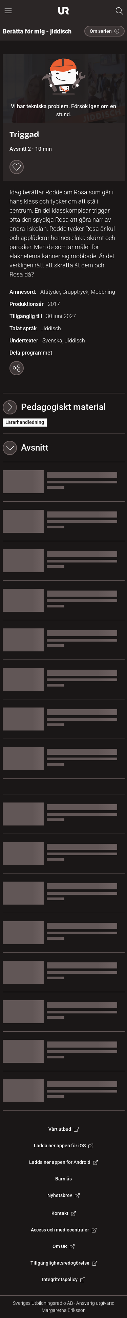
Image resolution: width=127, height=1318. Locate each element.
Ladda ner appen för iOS (63, 1145)
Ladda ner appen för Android (63, 1162)
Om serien (104, 31)
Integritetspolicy (63, 1279)
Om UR (63, 1246)
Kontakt (63, 1213)
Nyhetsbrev (63, 1195)
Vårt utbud (63, 1129)
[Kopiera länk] (16, 368)
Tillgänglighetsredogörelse (63, 1263)
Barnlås (63, 1178)
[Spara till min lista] (16, 167)
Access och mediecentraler (64, 1229)
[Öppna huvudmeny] (8, 11)
